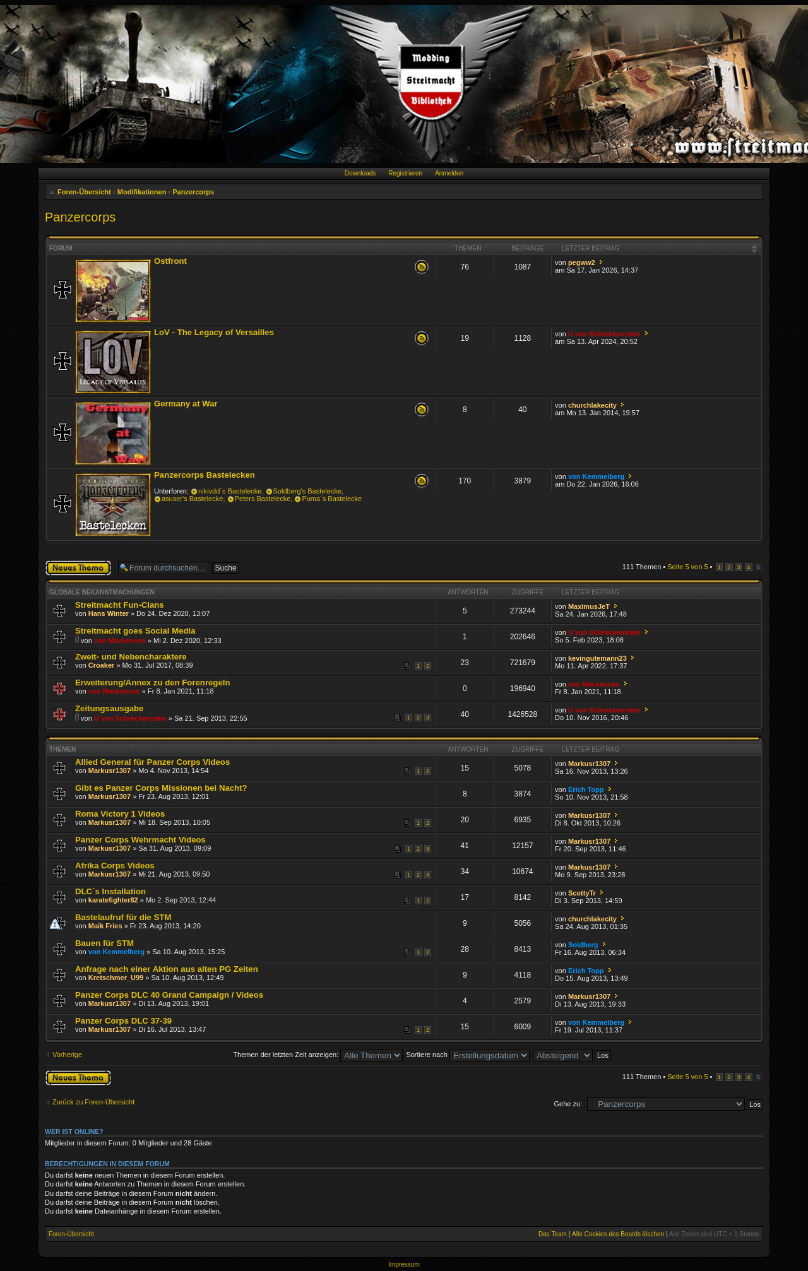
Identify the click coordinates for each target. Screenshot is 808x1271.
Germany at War (186, 403)
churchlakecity (592, 405)
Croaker (101, 665)
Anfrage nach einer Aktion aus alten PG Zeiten (166, 969)
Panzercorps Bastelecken (204, 475)
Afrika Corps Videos (115, 865)
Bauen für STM (104, 943)
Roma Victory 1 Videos (120, 814)
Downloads (360, 173)
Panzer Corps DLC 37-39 (123, 1021)
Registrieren (405, 173)
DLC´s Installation (110, 891)
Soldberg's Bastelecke (307, 491)
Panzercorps (193, 192)
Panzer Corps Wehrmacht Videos (140, 839)
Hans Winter (108, 613)
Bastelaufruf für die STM (123, 917)
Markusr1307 (109, 770)
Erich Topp (586, 789)
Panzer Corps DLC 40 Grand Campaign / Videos (169, 995)
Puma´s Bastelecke (332, 498)
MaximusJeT (589, 606)
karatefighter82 (113, 900)
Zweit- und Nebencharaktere (131, 656)
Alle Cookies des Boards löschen (618, 1234)
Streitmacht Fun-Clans (119, 605)
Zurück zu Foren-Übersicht (93, 1102)
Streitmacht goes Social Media (135, 631)
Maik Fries (105, 926)
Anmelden (449, 173)
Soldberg (583, 945)
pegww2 (581, 262)
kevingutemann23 (597, 658)
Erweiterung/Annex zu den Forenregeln (152, 682)
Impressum (403, 1264)
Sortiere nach (467, 1054)
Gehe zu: (568, 1104)
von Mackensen (120, 640)
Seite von (687, 566)
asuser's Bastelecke (192, 498)
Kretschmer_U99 (115, 977)
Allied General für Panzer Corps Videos (152, 762)
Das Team (552, 1234)
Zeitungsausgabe (109, 708)
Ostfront (170, 261)
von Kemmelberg (596, 476)
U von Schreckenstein (604, 334)
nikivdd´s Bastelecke (229, 491)
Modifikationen (142, 192)
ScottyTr (582, 893)
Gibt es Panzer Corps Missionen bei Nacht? (161, 788)
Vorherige (67, 1054)
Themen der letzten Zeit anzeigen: (318, 1054)
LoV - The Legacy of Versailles (214, 332)
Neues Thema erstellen (78, 568)
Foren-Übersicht (84, 192)
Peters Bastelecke (263, 498)
